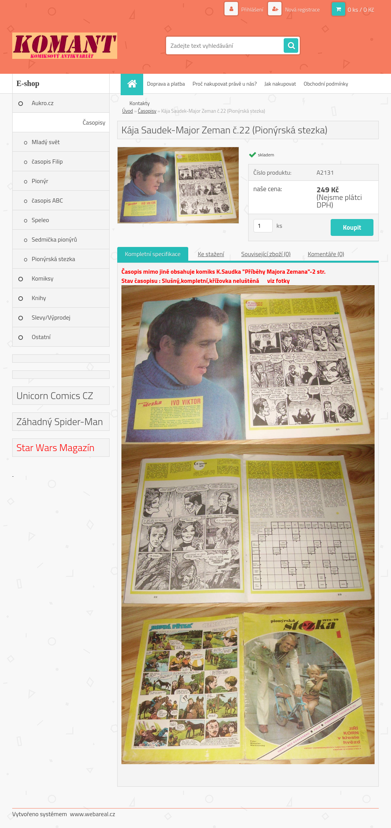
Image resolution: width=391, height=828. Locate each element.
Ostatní (41, 336)
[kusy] (263, 225)
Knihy (39, 297)
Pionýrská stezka (53, 258)
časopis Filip (47, 161)
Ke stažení (211, 253)
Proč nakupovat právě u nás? (224, 84)
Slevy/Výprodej (51, 317)
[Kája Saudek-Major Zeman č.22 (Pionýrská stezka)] (178, 150)
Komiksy (42, 278)
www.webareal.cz (92, 813)
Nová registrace (302, 9)
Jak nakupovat (280, 84)
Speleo (40, 219)
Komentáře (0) (326, 253)
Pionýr (40, 180)
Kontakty (139, 103)
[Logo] (64, 45)
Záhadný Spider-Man (59, 421)
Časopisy (93, 122)
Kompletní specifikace (153, 253)
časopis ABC (47, 200)
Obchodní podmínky (326, 84)
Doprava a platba (166, 84)
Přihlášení (252, 9)
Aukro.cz (42, 102)
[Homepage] (134, 83)
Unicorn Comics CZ (54, 395)
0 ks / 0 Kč (360, 9)
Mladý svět (46, 141)
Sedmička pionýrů (54, 239)
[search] (291, 46)
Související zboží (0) (266, 253)
